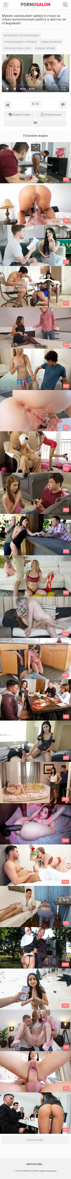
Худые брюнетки (51, 42)
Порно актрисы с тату (17, 48)
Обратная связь (34, 1164)
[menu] (5, 5)
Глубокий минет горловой (20, 42)
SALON (36, 4)
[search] (65, 5)
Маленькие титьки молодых (21, 35)
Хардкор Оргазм (45, 48)
